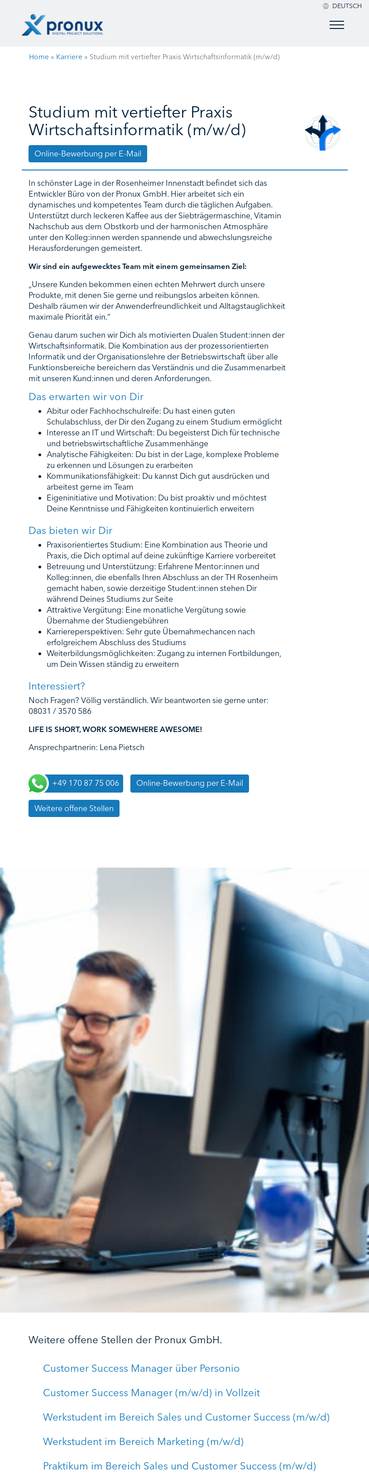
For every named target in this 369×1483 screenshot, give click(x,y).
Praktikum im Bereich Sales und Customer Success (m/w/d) (179, 1465)
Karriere (69, 56)
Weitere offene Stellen (74, 808)
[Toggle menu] (337, 25)
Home (39, 56)
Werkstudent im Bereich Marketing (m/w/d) (143, 1441)
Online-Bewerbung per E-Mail (87, 153)
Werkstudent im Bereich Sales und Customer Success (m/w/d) (186, 1417)
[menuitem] (347, 6)
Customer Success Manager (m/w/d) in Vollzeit (151, 1392)
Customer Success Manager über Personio (141, 1368)
